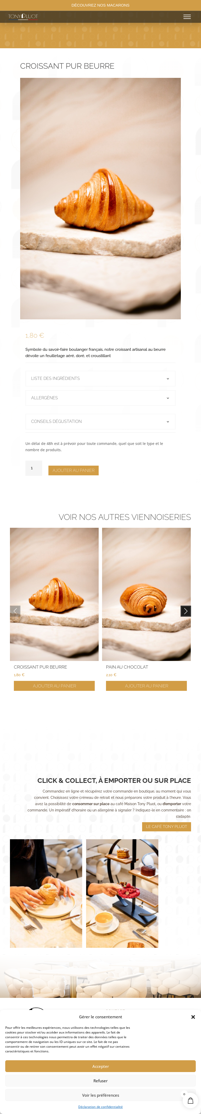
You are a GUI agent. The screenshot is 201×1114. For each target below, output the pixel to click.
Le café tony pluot (166, 806)
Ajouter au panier (73, 470)
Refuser (100, 1080)
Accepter (100, 1066)
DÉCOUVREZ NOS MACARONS (100, 5)
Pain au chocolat (127, 667)
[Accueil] (54, 17)
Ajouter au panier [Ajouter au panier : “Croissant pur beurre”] (54, 685)
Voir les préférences (100, 1095)
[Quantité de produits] (33, 468)
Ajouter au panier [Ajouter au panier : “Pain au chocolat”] (146, 685)
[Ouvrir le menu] (187, 17)
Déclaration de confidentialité (100, 1107)
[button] (193, 1017)
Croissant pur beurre (40, 667)
